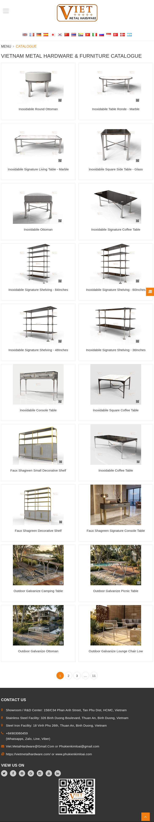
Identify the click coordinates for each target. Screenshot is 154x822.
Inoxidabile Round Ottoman (38, 109)
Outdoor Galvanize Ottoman (38, 651)
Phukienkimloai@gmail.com (79, 746)
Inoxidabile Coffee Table (115, 470)
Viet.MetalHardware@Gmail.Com (30, 746)
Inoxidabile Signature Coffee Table (115, 229)
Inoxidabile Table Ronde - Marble (115, 109)
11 (94, 676)
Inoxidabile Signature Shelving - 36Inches (116, 350)
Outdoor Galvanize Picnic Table (115, 591)
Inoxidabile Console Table (38, 410)
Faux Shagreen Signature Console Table (116, 530)
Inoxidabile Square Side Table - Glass (116, 169)
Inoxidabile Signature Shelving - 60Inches (116, 289)
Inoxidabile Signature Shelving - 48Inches (38, 350)
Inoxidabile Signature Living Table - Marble (38, 169)
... (85, 676)
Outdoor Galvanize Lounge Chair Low (116, 651)
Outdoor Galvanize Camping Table (38, 591)
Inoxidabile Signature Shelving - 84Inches (38, 289)
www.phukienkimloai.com (73, 754)
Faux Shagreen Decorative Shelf (38, 530)
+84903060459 (17, 733)
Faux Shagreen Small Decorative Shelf (38, 470)
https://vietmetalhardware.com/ (29, 754)
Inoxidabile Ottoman (38, 229)
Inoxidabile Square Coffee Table (116, 410)
